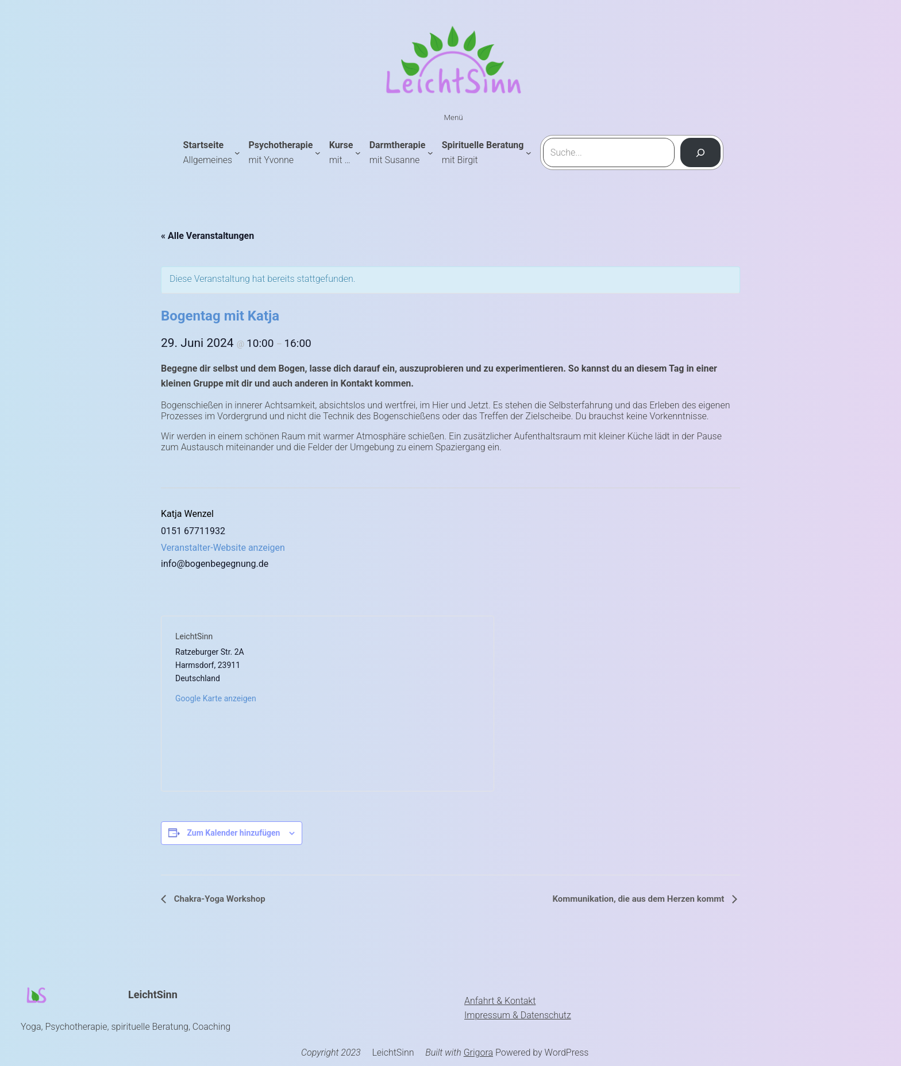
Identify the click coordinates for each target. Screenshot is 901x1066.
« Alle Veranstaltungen (207, 235)
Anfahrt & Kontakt (500, 1000)
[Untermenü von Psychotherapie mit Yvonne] (318, 153)
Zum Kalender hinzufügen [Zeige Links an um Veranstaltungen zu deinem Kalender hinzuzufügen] (233, 832)
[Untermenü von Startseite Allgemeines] (237, 153)
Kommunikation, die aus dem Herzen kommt (639, 899)
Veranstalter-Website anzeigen (223, 547)
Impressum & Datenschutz (517, 1015)
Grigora (478, 1052)
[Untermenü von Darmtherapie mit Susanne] (430, 153)
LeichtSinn (153, 994)
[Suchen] (700, 153)
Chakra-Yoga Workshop (218, 899)
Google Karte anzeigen (215, 698)
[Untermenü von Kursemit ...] (358, 153)
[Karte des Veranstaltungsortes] (403, 703)
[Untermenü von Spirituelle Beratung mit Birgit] (529, 153)
